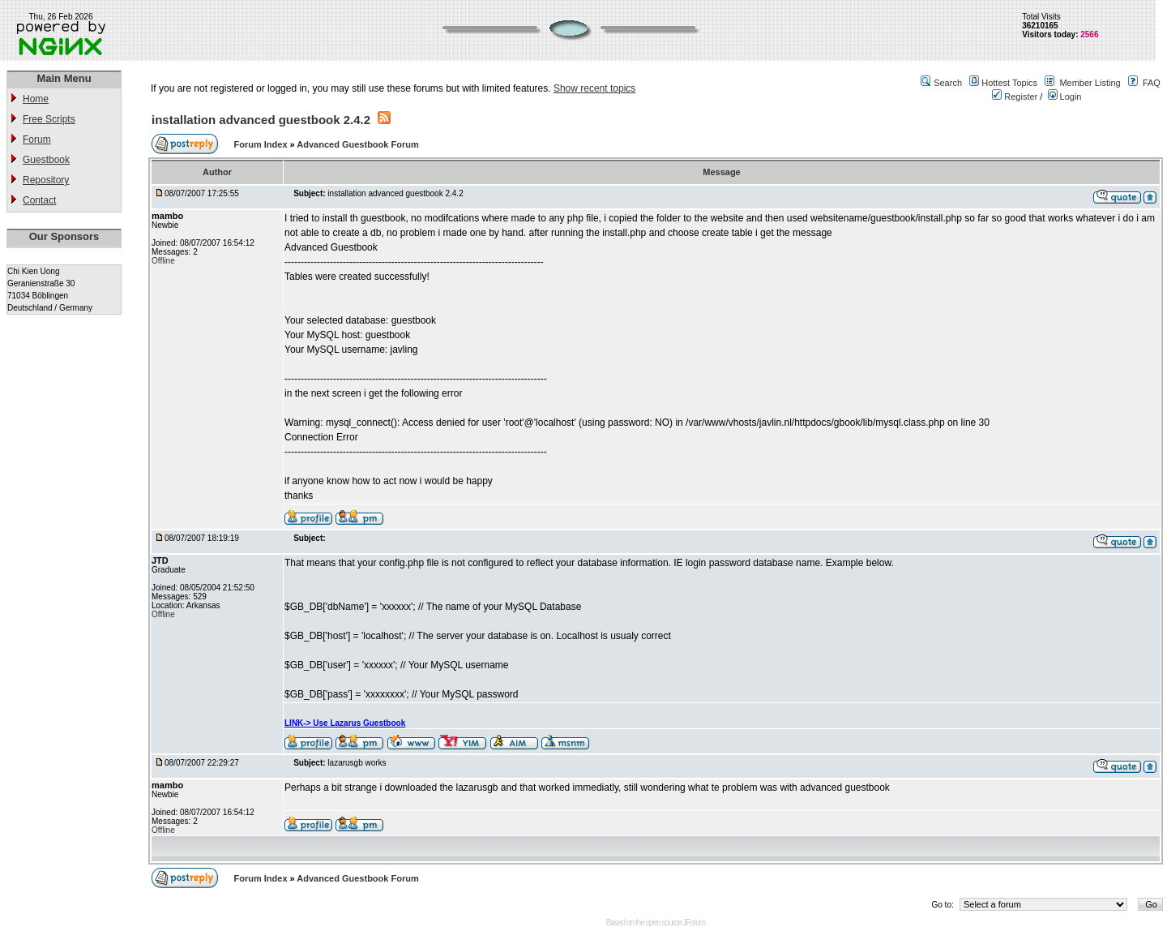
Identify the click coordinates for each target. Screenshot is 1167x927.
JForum (693, 922)
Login (1065, 96)
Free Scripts (49, 119)
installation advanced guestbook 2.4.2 (261, 120)
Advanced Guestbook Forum (357, 144)
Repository (46, 180)
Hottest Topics (1009, 83)
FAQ (1152, 83)
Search (948, 83)
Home (36, 99)
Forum (37, 139)
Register (1014, 96)
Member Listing (1089, 83)
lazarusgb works (356, 762)
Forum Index (262, 144)
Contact (39, 200)
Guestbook (46, 159)
